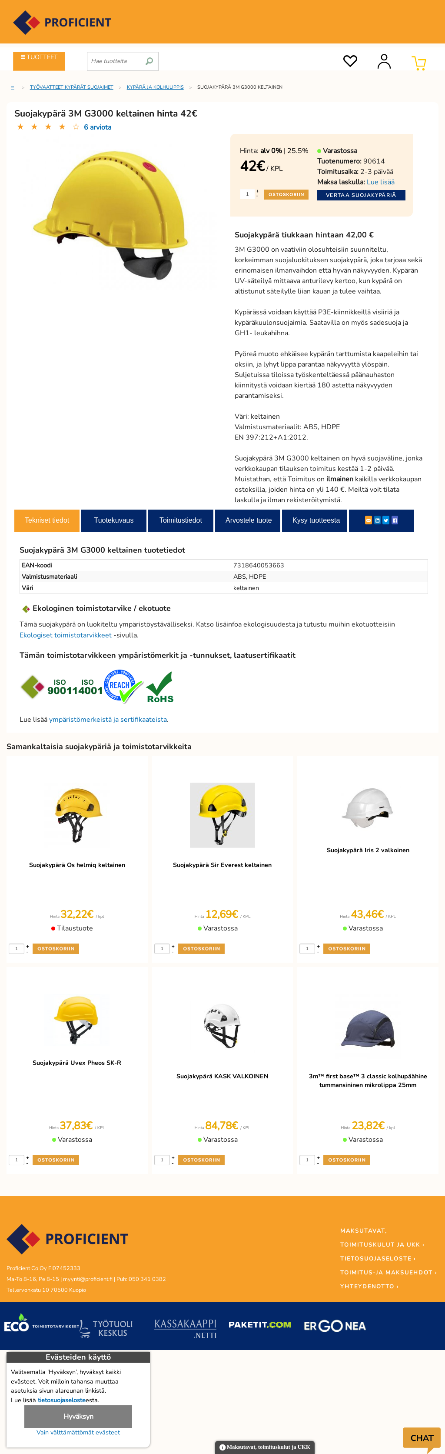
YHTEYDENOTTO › (369, 1287)
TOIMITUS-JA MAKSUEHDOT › (388, 1273)
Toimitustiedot (180, 520)
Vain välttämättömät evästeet (78, 1432)
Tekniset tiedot (47, 520)
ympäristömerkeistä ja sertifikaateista (108, 719)
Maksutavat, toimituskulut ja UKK (264, 1447)
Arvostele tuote (249, 520)
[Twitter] (385, 520)
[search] (149, 58)
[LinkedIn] (377, 520)
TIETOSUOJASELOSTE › (378, 1259)
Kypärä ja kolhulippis (155, 87)
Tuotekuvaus (113, 520)
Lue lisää (381, 182)
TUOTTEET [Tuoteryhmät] (39, 57)
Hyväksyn (78, 1416)
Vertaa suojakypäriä (361, 195)
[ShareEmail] (368, 520)
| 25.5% (284, 151)
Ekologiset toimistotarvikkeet (66, 635)
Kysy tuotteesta (316, 520)
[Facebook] (395, 520)
